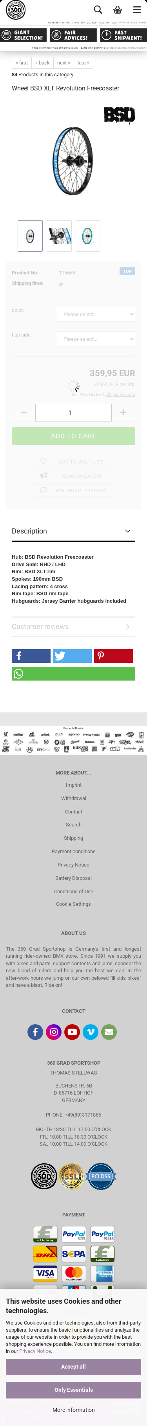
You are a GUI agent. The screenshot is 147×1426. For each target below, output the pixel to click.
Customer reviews (40, 626)
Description (29, 531)
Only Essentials (73, 1390)
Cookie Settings (73, 904)
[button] (31, 656)
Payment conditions (74, 851)
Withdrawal (73, 798)
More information (74, 1410)
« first (22, 63)
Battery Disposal (73, 878)
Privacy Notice (35, 1351)
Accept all (73, 1366)
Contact (73, 812)
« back (42, 63)
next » (63, 63)
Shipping (73, 838)
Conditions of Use (73, 891)
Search (74, 825)
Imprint (74, 785)
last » (83, 63)
